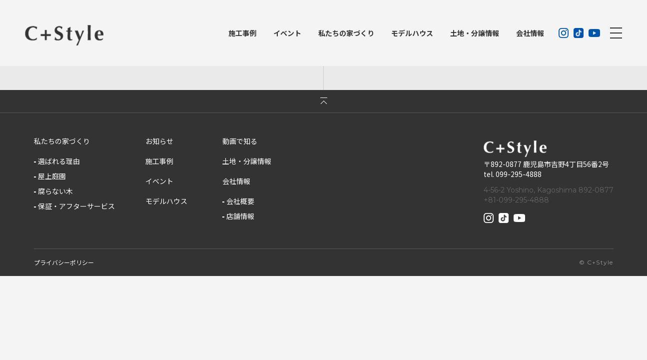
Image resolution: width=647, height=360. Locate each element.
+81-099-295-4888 (516, 200)
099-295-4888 (519, 174)
